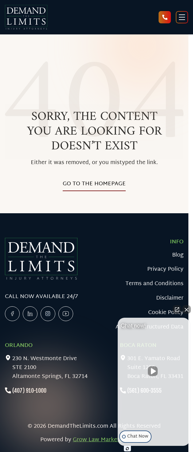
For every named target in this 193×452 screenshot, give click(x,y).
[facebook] (12, 313)
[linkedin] (30, 313)
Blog (177, 255)
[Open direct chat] (177, 309)
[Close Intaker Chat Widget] (186, 309)
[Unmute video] (154, 371)
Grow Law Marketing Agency (110, 440)
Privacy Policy (165, 269)
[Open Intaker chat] (127, 448)
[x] (48, 313)
